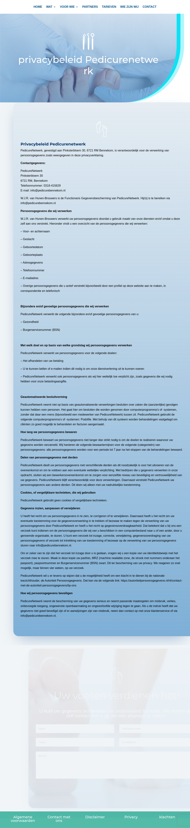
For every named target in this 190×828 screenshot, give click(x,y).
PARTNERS (90, 7)
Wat (49, 7)
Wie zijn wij (129, 7)
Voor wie (67, 7)
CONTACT (149, 7)
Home (38, 7)
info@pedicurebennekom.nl (55, 545)
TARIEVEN (109, 7)
